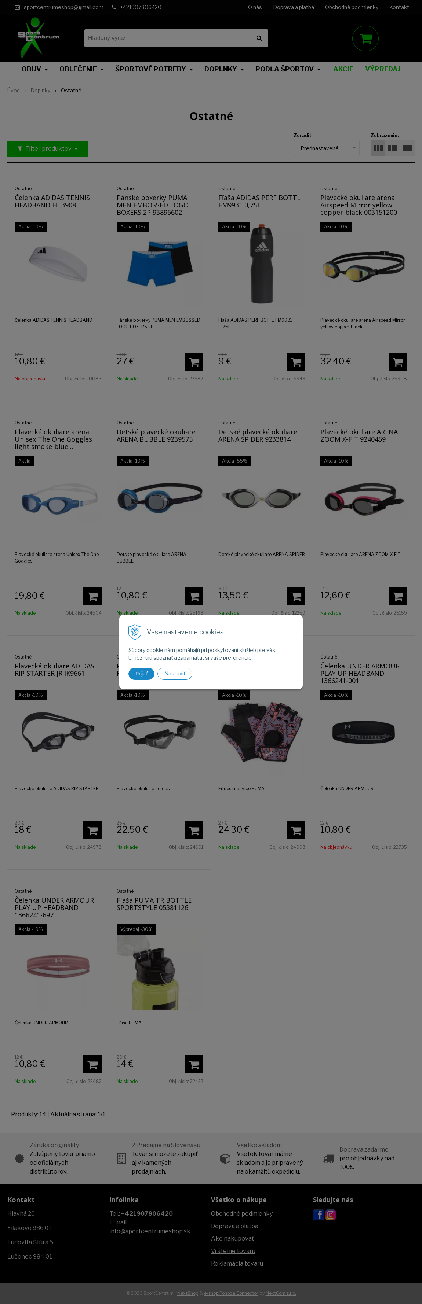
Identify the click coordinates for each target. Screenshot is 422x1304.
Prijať (141, 674)
